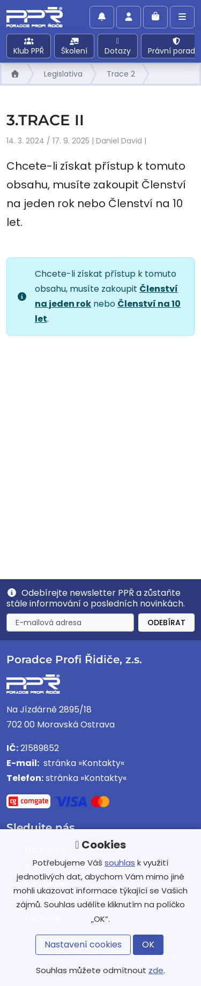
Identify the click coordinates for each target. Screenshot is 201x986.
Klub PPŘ (28, 46)
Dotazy (118, 46)
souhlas (120, 862)
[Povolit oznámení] (102, 17)
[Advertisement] (100, 453)
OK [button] (148, 944)
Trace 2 (121, 74)
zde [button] (155, 970)
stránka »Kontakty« (82, 763)
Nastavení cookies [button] (83, 944)
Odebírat (166, 622)
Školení (74, 46)
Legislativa (63, 74)
